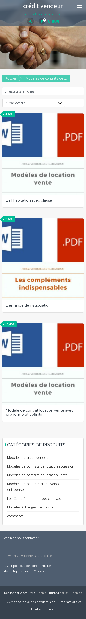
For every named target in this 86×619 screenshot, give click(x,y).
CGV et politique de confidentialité (26, 566)
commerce (15, 516)
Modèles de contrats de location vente (37, 475)
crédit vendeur (43, 6)
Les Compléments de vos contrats (34, 498)
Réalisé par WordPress (19, 593)
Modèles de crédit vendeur (28, 457)
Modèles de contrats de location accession (40, 466)
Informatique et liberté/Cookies (24, 571)
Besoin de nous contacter (20, 538)
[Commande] (33, 103)
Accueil (11, 78)
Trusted (54, 593)
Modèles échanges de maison (30, 507)
